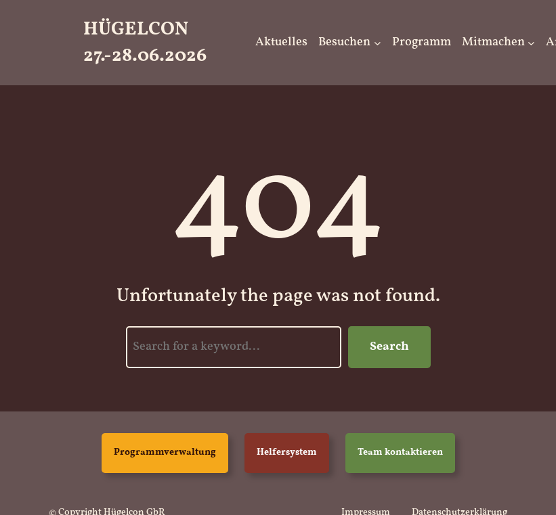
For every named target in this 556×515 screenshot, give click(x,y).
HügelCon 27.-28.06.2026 (145, 42)
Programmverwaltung (165, 452)
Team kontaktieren (400, 452)
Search (389, 346)
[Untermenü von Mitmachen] (531, 43)
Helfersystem (287, 452)
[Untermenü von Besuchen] (377, 43)
